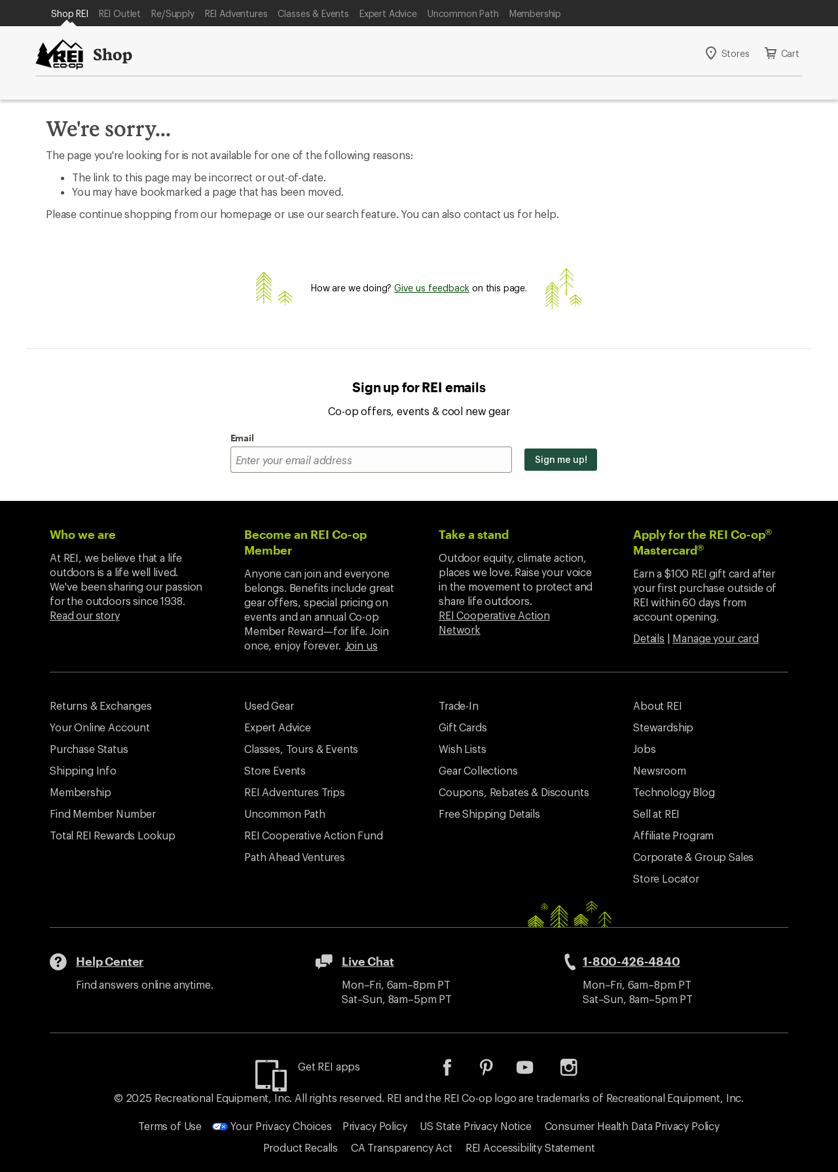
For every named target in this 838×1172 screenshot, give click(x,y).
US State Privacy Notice (475, 1126)
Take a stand (474, 534)
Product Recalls (300, 1147)
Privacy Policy (374, 1126)
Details (649, 638)
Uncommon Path (463, 13)
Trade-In (459, 705)
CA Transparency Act (401, 1147)
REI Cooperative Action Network (494, 622)
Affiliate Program (673, 835)
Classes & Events (313, 13)
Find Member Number (103, 813)
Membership (535, 13)
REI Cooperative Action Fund (313, 835)
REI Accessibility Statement (530, 1147)
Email (242, 437)
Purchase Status (89, 748)
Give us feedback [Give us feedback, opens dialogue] (431, 287)
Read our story (85, 615)
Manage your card (715, 638)
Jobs (644, 748)
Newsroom (659, 770)
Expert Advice (388, 13)
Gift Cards (462, 727)
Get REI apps (329, 1066)
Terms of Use (170, 1126)
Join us (361, 645)
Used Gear (269, 705)
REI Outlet (120, 13)
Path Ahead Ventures (294, 857)
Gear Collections (478, 770)
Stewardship (663, 727)
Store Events (275, 770)
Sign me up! (561, 459)
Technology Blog (674, 792)
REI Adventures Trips (294, 792)
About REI (657, 705)
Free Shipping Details (489, 813)
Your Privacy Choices (272, 1126)
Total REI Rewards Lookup (112, 835)
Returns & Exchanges (101, 705)
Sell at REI (656, 813)
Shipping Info (83, 770)
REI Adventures (236, 13)
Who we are (83, 534)
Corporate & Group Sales (693, 857)
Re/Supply (172, 13)
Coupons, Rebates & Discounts (514, 792)
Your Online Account (100, 727)
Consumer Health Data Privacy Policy (632, 1126)
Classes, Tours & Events (301, 748)
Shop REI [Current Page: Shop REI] (69, 13)
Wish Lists (462, 748)
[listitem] (457, 1071)
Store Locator (666, 878)
